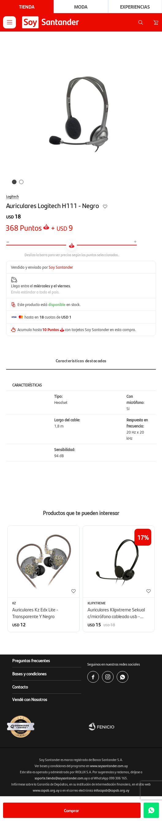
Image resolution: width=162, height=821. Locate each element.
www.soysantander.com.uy (109, 765)
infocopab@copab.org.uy (111, 790)
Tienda (27, 6)
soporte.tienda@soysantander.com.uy (61, 778)
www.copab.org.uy (46, 790)
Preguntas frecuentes (31, 660)
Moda (81, 6)
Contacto (20, 687)
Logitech (12, 196)
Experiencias (135, 6)
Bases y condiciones (29, 673)
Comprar (71, 810)
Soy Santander (61, 267)
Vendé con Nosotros (29, 699)
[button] (140, 22)
